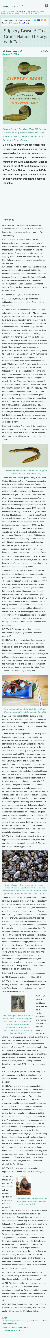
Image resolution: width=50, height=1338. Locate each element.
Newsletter (34, 13)
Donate (26, 13)
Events (11, 13)
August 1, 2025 (10, 54)
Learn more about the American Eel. (16, 1327)
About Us (18, 13)
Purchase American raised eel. (14, 1331)
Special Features (32, 11)
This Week (10, 11)
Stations (3, 13)
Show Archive (20, 11)
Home (3, 11)
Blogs (42, 11)
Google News (23, 23)
